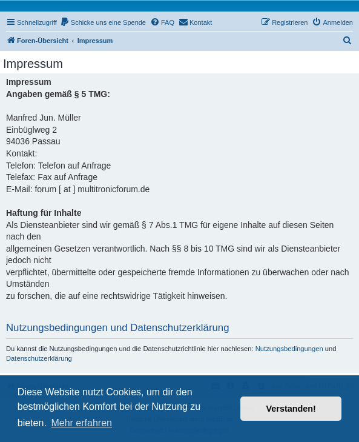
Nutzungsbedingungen (289, 348)
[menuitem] (103, 22)
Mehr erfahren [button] (81, 423)
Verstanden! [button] (291, 409)
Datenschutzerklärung (39, 358)
